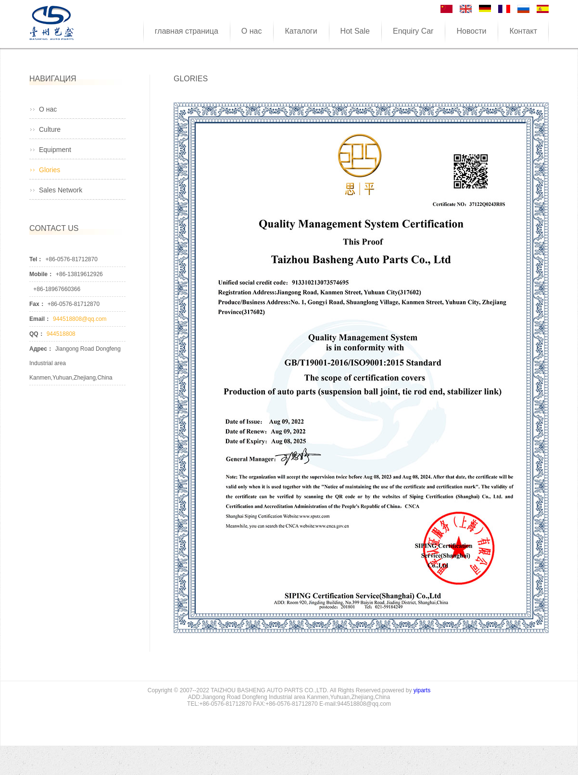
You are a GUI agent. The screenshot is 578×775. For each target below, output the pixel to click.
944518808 (61, 333)
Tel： (36, 259)
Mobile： (41, 274)
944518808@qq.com (80, 319)
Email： (39, 319)
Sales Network (60, 190)
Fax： (37, 304)
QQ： (36, 333)
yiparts (422, 690)
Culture (50, 129)
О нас (48, 109)
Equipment (55, 149)
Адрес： (41, 348)
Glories (49, 170)
